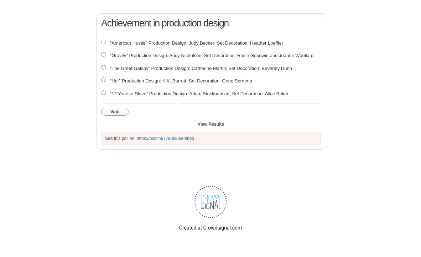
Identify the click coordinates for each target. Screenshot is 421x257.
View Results (211, 124)
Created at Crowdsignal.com (210, 228)
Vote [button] (114, 111)
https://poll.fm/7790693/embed (165, 138)
